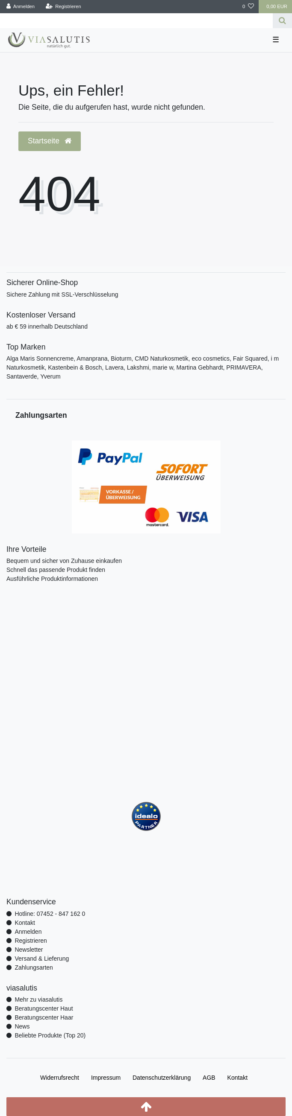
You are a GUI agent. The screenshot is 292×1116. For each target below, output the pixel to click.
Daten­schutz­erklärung (162, 1077)
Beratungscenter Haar (44, 1017)
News (22, 1026)
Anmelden (28, 931)
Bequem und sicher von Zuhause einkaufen (64, 560)
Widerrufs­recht (59, 1077)
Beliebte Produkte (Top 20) (50, 1035)
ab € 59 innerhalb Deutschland (47, 326)
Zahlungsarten (34, 967)
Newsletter (29, 949)
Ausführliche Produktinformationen (52, 578)
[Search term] (136, 20)
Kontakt (25, 922)
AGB (209, 1077)
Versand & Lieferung (42, 958)
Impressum (106, 1077)
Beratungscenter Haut (44, 1008)
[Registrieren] (63, 6)
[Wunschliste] (248, 6)
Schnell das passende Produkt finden (55, 569)
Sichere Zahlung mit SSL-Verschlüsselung (62, 294)
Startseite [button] (49, 141)
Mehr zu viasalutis (38, 999)
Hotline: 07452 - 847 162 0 (50, 913)
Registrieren (31, 940)
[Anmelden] (21, 6)
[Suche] (282, 20)
